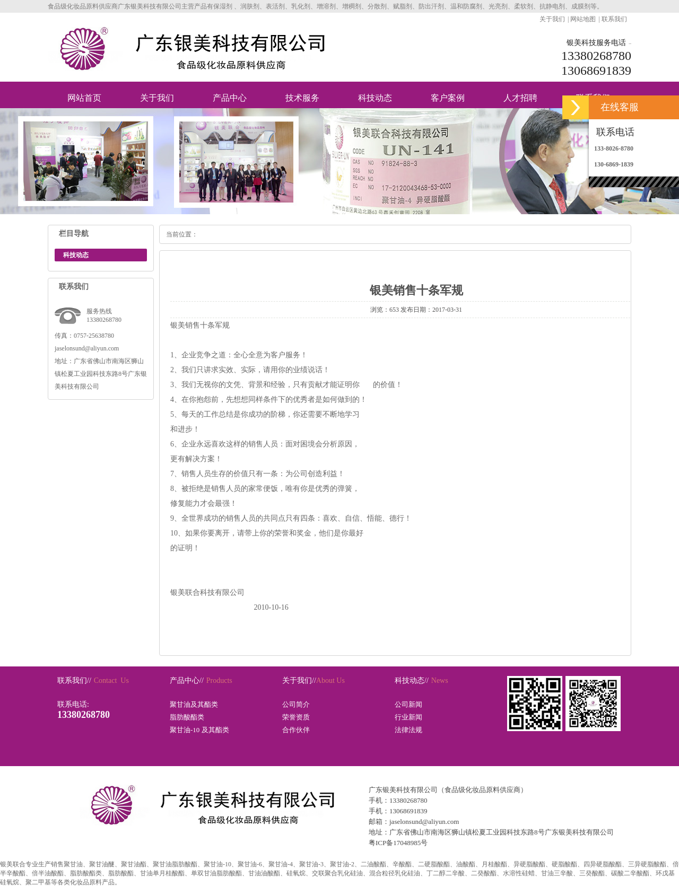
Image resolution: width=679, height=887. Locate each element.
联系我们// (74, 680)
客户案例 (448, 97)
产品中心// (187, 680)
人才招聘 (520, 97)
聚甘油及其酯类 (194, 704)
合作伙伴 (296, 730)
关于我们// (299, 680)
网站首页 (84, 97)
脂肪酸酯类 (187, 717)
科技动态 (375, 97)
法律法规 (408, 730)
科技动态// (412, 680)
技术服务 (302, 97)
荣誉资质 (296, 717)
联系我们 (614, 19)
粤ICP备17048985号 (398, 843)
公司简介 (296, 704)
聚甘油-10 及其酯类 (199, 730)
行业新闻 (408, 717)
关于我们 (552, 19)
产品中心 (230, 97)
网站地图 (583, 19)
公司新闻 (408, 704)
